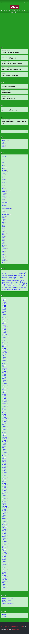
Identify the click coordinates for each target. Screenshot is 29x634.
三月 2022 (4, 365)
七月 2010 (4, 555)
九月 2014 (4, 492)
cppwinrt (4, 170)
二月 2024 (4, 331)
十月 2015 (4, 474)
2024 (2, 47)
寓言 (3, 228)
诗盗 (3, 146)
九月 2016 (4, 457)
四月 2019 (4, 412)
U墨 (3, 142)
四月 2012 (4, 536)
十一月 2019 (4, 401)
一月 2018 (4, 435)
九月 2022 (4, 355)
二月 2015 (4, 486)
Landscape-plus (16, 629)
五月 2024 (4, 326)
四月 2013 (4, 518)
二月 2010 (4, 559)
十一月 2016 (4, 454)
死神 (3, 243)
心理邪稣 (4, 233)
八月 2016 (4, 458)
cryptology (4, 171)
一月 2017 (4, 451)
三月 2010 (4, 558)
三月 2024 (4, 329)
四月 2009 (4, 573)
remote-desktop (5, 207)
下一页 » (24, 131)
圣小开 (3, 226)
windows (4, 216)
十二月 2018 (4, 418)
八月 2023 (4, 340)
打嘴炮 (3, 236)
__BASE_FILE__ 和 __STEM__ (9, 110)
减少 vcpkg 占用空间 (6, 600)
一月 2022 (4, 366)
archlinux (4, 156)
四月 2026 (4, 299)
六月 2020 (4, 391)
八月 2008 (4, 582)
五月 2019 (4, 411)
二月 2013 (4, 521)
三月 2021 (4, 378)
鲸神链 (3, 259)
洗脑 (3, 246)
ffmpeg (3, 182)
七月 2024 (4, 323)
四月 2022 (4, 363)
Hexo (7, 629)
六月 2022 (4, 360)
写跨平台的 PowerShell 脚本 (8, 603)
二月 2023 (4, 349)
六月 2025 (4, 309)
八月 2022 (4, 357)
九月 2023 (4, 339)
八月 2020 (4, 388)
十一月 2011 (4, 543)
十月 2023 (4, 337)
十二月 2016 (4, 452)
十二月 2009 (4, 563)
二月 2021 (4, 380)
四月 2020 (4, 394)
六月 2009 (4, 570)
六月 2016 (4, 461)
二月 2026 (4, 300)
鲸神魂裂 (4, 260)
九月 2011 (4, 544)
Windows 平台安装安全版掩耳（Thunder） (12, 63)
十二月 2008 (4, 579)
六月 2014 (4, 497)
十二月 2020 (4, 383)
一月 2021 (4, 381)
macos (3, 191)
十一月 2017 (4, 438)
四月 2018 (4, 431)
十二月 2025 (4, 303)
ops (2, 199)
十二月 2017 (4, 437)
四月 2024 (4, 328)
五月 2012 (4, 535)
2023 (2, 82)
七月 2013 (4, 513)
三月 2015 (4, 484)
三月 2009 (4, 575)
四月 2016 (4, 464)
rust (3, 211)
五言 (3, 220)
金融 (3, 254)
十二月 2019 (4, 400)
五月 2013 (4, 516)
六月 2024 (4, 325)
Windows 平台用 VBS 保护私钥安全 (10, 52)
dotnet (3, 179)
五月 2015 (4, 481)
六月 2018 (4, 428)
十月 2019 (4, 403)
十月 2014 (4, 490)
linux (3, 188)
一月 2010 (4, 561)
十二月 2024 (4, 317)
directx (3, 177)
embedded (4, 181)
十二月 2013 (4, 506)
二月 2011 (4, 550)
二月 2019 (4, 415)
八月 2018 (4, 424)
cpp (2, 168)
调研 (3, 251)
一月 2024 (4, 332)
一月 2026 (4, 302)
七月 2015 (4, 478)
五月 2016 (4, 463)
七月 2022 (4, 359)
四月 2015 (4, 483)
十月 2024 (4, 319)
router (3, 210)
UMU (14, 6)
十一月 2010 (4, 553)
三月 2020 (4, 395)
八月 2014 (4, 494)
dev (2, 176)
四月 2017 (4, 446)
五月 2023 (4, 345)
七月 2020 (4, 389)
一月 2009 (4, 578)
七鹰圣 (3, 219)
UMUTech (4, 140)
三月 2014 (4, 501)
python (3, 203)
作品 (3, 222)
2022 (2, 105)
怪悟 (3, 234)
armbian (3, 157)
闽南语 (3, 256)
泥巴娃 (3, 245)
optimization (4, 200)
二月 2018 (4, 434)
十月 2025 (4, 305)
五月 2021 (4, 377)
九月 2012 (4, 529)
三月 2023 (4, 348)
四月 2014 (4, 500)
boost (3, 162)
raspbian (4, 205)
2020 (2, 117)
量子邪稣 (4, 253)
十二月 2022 (4, 352)
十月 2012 (4, 527)
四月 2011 (4, 547)
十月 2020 (4, 385)
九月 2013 (4, 510)
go (2, 184)
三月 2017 (4, 447)
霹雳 (3, 257)
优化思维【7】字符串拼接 (8, 598)
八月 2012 (4, 530)
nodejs (3, 194)
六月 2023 (4, 343)
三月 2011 (4, 549)
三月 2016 (4, 466)
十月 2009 (4, 566)
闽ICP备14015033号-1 (5, 626)
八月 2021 (4, 372)
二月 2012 (4, 538)
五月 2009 (4, 572)
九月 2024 (4, 320)
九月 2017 (4, 441)
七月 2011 (4, 546)
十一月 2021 (4, 369)
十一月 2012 (4, 526)
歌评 (3, 242)
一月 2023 (4, 351)
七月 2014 (4, 495)
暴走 (3, 240)
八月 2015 (4, 477)
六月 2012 (4, 533)
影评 (3, 231)
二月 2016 (4, 467)
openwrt (3, 196)
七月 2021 (4, 374)
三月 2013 (4, 520)
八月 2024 (4, 322)
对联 (3, 230)
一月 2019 (4, 417)
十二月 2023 (4, 334)
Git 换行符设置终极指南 (7, 604)
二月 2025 (4, 314)
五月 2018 (4, 429)
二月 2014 (4, 503)
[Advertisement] (14, 28)
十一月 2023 (4, 336)
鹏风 (3, 262)
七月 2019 (4, 408)
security (3, 213)
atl (2, 159)
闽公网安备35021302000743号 (17, 626)
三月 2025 (4, 312)
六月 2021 (4, 375)
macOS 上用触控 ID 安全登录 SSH (10, 75)
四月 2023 (4, 346)
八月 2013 (4, 512)
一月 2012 (4, 539)
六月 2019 (4, 409)
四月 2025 (4, 311)
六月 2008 (4, 586)
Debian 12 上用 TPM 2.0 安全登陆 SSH (11, 69)
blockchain (4, 161)
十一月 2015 (4, 472)
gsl (2, 185)
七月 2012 (4, 532)
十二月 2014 (4, 489)
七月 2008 (4, 584)
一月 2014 (4, 504)
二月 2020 (4, 397)
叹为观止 (4, 616)
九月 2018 (4, 423)
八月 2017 (4, 443)
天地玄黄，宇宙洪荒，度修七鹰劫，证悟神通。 (14, 11)
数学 (3, 239)
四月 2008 (4, 589)
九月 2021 (4, 371)
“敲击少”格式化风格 (6, 601)
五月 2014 (4, 498)
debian (3, 173)
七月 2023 (4, 342)
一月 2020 (4, 398)
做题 (3, 223)
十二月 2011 (4, 541)
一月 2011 (4, 552)
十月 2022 (4, 354)
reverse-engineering (6, 208)
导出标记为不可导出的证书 (8, 98)
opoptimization (5, 197)
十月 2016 (4, 455)
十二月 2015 (4, 470)
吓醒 (3, 143)
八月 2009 (4, 569)
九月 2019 (4, 405)
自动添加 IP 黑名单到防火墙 (8, 86)
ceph (3, 165)
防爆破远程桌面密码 (6, 92)
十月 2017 (4, 440)
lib (2, 187)
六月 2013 (4, 515)
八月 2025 (4, 308)
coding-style (4, 167)
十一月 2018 (4, 420)
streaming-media (5, 214)
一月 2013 (4, 523)
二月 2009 (4, 576)
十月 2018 (4, 421)
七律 (3, 217)
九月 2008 (4, 581)
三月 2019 (4, 414)
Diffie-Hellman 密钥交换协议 (9, 58)
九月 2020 (4, 386)
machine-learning (5, 190)
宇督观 (3, 145)
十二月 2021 (4, 368)
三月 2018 (4, 432)
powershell (4, 202)
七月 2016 (4, 460)
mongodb (4, 193)
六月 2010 (4, 556)
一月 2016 (4, 469)
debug (3, 174)
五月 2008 (4, 587)
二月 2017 (4, 449)
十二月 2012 (4, 524)
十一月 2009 (4, 564)
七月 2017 (4, 444)
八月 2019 (4, 406)
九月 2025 (4, 306)
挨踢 (3, 237)
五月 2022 (4, 362)
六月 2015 (4, 480)
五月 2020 (4, 392)
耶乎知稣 (4, 248)
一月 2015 (4, 487)
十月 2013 (4, 509)
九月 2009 (4, 567)
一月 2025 (4, 316)
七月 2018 (4, 426)
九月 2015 (4, 475)
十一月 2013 (4, 507)
